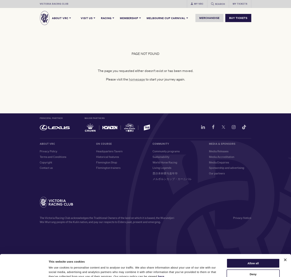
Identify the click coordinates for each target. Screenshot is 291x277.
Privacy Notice (242, 219)
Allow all (253, 246)
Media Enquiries (219, 163)
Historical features (107, 158)
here (161, 259)
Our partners (217, 174)
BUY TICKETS (238, 18)
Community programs (166, 152)
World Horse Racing (165, 163)
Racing (108, 18)
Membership (130, 18)
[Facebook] (211, 128)
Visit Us (88, 18)
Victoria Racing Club (54, 3)
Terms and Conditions (53, 158)
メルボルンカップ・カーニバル (172, 180)
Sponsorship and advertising (226, 169)
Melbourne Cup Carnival (168, 18)
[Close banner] (285, 243)
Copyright (46, 163)
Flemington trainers (108, 169)
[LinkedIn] (200, 128)
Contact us (46, 169)
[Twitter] (222, 128)
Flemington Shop (106, 163)
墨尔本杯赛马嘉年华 (165, 174)
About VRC (61, 18)
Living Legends (162, 169)
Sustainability (161, 158)
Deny (253, 257)
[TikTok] (243, 128)
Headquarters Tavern (109, 152)
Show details (57, 269)
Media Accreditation (221, 158)
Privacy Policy (48, 152)
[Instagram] (232, 128)
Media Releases (218, 152)
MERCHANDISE (209, 18)
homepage (137, 80)
